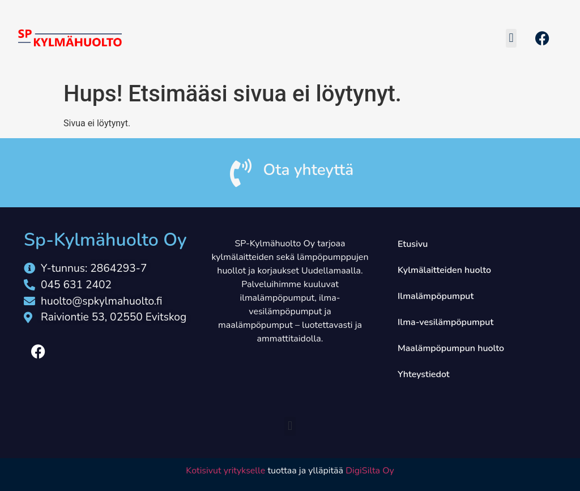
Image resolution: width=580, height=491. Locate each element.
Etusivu (413, 244)
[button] (511, 38)
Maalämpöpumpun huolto (451, 348)
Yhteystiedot (424, 374)
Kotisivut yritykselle (225, 470)
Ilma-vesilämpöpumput (445, 322)
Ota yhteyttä (308, 170)
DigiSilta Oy (370, 470)
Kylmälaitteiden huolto (444, 270)
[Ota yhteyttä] (241, 173)
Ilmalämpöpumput (436, 296)
